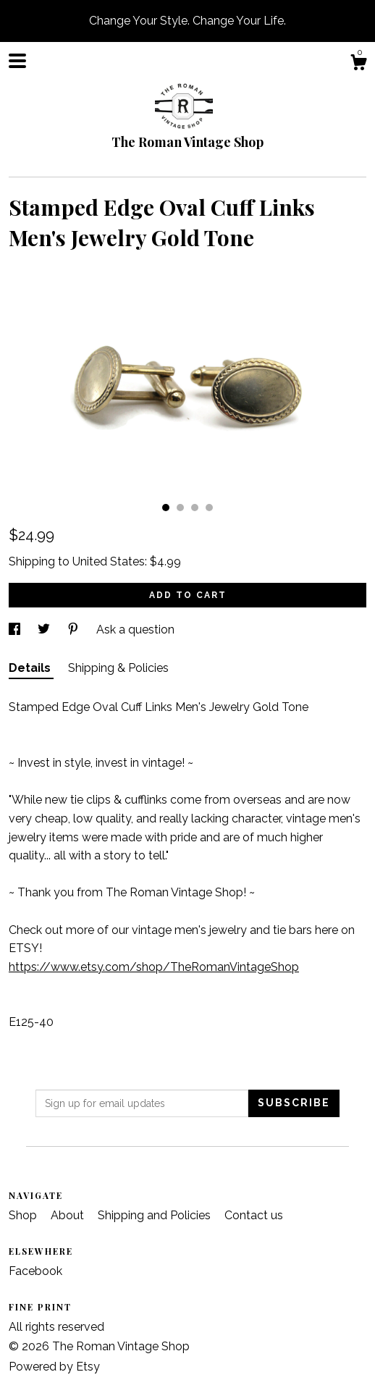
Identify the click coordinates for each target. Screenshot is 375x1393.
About (69, 1215)
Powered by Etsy (54, 1366)
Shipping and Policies (156, 1215)
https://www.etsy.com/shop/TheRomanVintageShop (154, 967)
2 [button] (180, 507)
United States (108, 561)
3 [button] (194, 507)
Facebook (35, 1271)
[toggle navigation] (17, 61)
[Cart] (358, 64)
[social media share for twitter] (45, 629)
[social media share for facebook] (16, 629)
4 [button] (209, 507)
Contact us (253, 1215)
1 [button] (165, 507)
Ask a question (135, 629)
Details (31, 668)
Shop (24, 1215)
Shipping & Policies (118, 668)
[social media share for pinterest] (74, 629)
